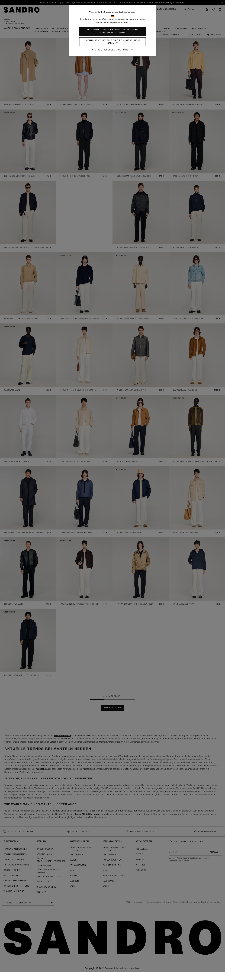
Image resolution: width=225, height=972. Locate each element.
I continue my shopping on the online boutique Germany (112, 41)
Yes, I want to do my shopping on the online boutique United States (112, 31)
